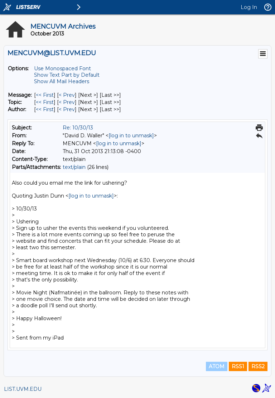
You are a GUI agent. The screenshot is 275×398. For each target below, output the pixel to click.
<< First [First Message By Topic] (45, 102)
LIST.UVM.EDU (23, 389)
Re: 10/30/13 (78, 127)
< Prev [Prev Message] (67, 95)
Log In (249, 7)
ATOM (217, 366)
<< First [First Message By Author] (45, 109)
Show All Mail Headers (61, 81)
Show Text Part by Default (67, 75)
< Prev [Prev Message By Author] (67, 109)
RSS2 (258, 366)
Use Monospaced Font (62, 68)
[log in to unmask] (131, 135)
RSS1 (238, 366)
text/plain (74, 167)
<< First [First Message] (45, 95)
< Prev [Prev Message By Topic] (67, 102)
